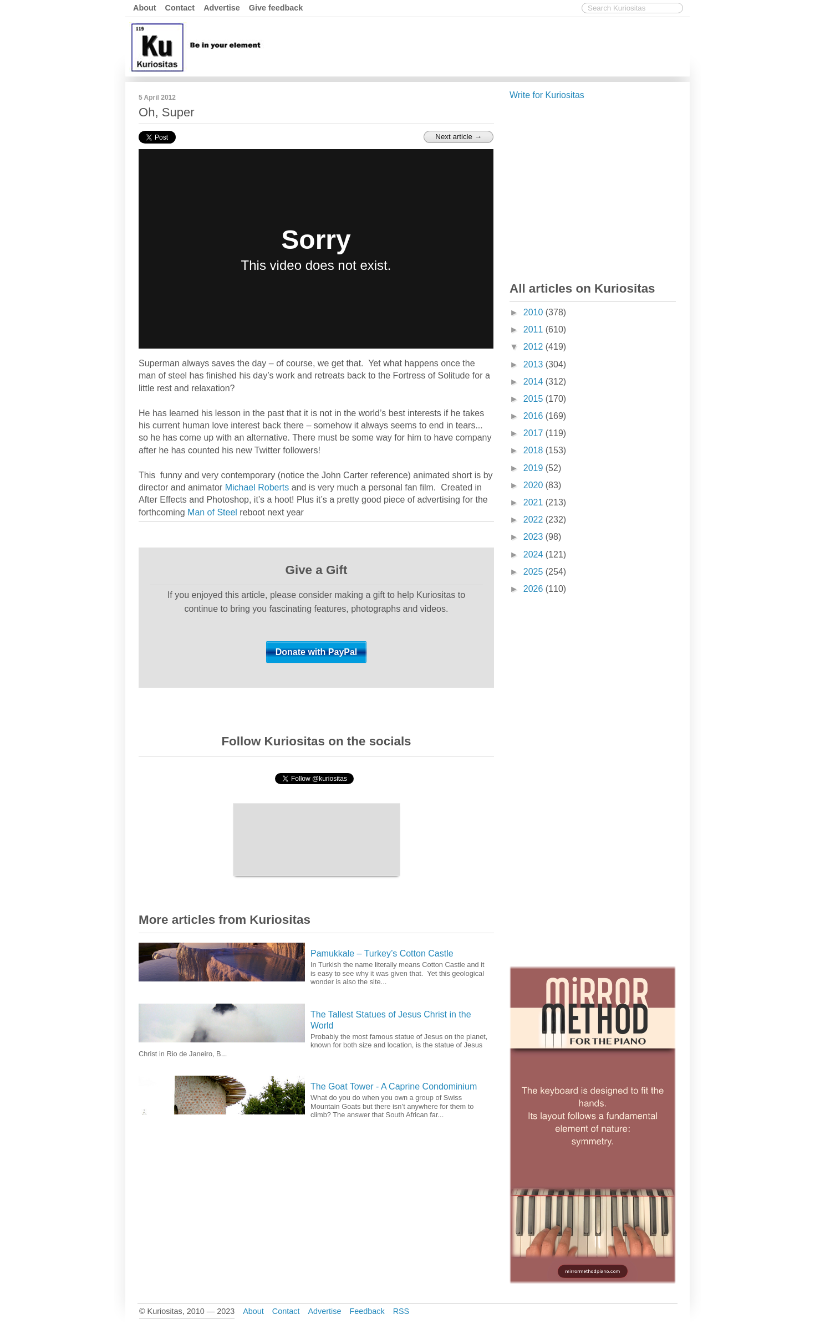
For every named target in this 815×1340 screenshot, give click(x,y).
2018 (534, 450)
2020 (534, 485)
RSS (401, 1311)
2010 (534, 312)
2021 (534, 502)
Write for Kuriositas (547, 95)
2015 (534, 398)
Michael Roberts (257, 487)
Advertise (221, 7)
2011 (534, 329)
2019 (534, 468)
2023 (534, 536)
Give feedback (276, 7)
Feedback (366, 1311)
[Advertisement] (485, 46)
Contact (180, 7)
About (144, 7)
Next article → (458, 136)
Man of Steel (212, 512)
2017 (534, 433)
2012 (534, 346)
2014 (534, 381)
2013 (534, 364)
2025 (534, 571)
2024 (534, 554)
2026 (534, 589)
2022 (534, 519)
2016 (534, 416)
